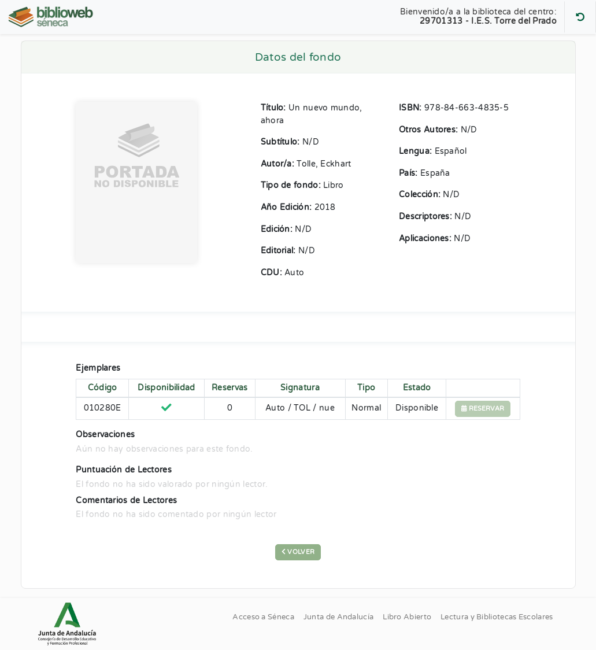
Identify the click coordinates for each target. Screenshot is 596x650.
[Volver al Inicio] (52, 17)
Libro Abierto (407, 617)
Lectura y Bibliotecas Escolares (496, 617)
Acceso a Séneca (263, 617)
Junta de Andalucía (338, 617)
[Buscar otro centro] (580, 17)
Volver (298, 552)
